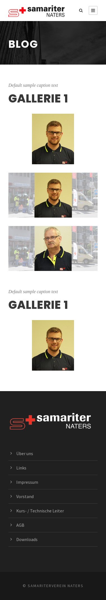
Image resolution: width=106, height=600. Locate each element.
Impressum (27, 482)
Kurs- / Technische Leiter (40, 511)
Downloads (27, 539)
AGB (20, 525)
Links (21, 468)
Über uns (24, 453)
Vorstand (25, 496)
